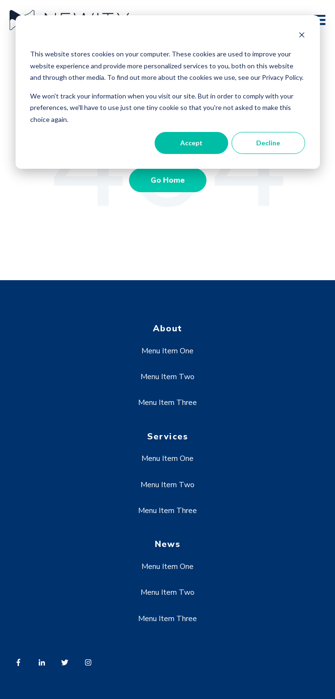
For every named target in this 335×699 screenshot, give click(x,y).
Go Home (168, 180)
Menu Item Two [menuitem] (167, 376)
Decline (268, 143)
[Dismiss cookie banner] (301, 36)
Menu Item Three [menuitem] (167, 402)
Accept (191, 143)
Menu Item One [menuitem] (167, 351)
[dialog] (167, 92)
